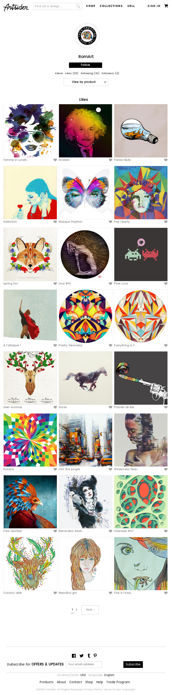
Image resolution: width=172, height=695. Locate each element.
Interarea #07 (124, 531)
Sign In (154, 6)
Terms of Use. (112, 690)
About (59, 73)
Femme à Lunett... (16, 160)
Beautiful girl (68, 593)
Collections (111, 6)
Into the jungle (69, 469)
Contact (75, 682)
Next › (90, 610)
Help (99, 682)
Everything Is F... (125, 345)
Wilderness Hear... (126, 469)
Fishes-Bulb (122, 160)
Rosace (8, 469)
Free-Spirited (12, 531)
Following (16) (90, 73)
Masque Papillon (70, 222)
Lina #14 (65, 284)
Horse (63, 407)
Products (47, 682)
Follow (85, 65)
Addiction (10, 222)
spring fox (10, 284)
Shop (90, 6)
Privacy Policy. (94, 690)
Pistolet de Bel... (125, 407)
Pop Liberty (122, 222)
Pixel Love (121, 284)
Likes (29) (72, 73)
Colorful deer (12, 593)
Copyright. (129, 690)
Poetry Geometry (70, 345)
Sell (131, 6)
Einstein (64, 160)
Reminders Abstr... (71, 531)
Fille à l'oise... (123, 593)
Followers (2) (110, 73)
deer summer (12, 407)
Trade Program (118, 682)
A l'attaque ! (12, 345)
